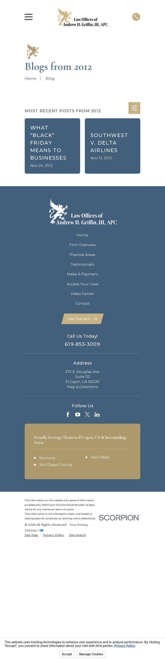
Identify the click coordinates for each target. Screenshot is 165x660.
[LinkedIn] (97, 414)
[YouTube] (77, 414)
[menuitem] (31, 536)
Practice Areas (82, 255)
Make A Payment (82, 274)
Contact (82, 303)
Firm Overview (82, 245)
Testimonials (82, 264)
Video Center (82, 294)
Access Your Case (82, 284)
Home (82, 235)
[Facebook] (67, 414)
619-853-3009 (82, 344)
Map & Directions (82, 387)
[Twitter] (87, 414)
